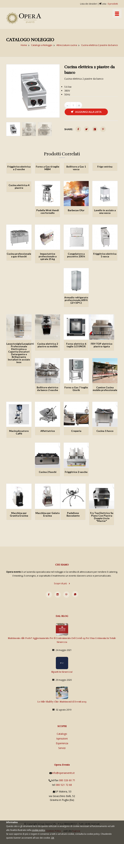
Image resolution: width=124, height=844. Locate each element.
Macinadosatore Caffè (19, 432)
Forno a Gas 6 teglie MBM (47, 168)
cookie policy (38, 830)
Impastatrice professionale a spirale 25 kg (48, 256)
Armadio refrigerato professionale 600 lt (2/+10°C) (76, 300)
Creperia (76, 430)
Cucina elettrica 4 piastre (19, 186)
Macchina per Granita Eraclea (19, 514)
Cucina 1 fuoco (104, 430)
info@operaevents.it (63, 773)
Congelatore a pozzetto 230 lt (76, 255)
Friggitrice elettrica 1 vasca (104, 255)
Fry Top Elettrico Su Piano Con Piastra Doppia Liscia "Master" (101, 516)
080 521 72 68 (64, 784)
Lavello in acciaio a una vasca (105, 211)
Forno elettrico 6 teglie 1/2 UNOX (76, 345)
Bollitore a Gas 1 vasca (76, 168)
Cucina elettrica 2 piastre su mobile (47, 345)
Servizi (62, 748)
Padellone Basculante (73, 514)
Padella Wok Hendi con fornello (47, 211)
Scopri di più (62, 583)
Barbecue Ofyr (76, 210)
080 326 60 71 (67, 780)
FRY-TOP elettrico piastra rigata (101, 345)
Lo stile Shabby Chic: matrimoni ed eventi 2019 (61, 701)
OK (52, 837)
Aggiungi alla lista (86, 111)
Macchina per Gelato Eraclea (47, 514)
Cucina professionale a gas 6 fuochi (19, 255)
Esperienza (62, 743)
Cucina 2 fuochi (47, 471)
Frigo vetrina (104, 166)
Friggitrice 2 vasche (76, 471)
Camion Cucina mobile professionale (105, 388)
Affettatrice (47, 430)
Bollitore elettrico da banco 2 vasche (47, 388)
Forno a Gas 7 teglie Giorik (76, 388)
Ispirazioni (62, 738)
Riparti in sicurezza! (62, 672)
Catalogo (62, 733)
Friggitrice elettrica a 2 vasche (19, 168)
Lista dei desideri (88, 3)
